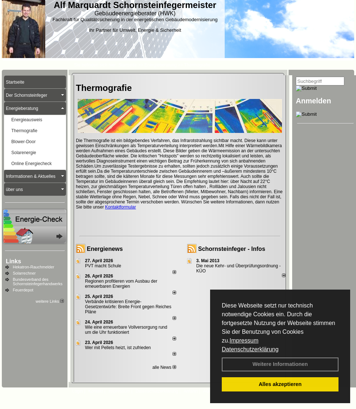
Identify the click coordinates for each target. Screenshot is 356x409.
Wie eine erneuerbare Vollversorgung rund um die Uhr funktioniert (126, 330)
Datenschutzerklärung (250, 349)
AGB (207, 391)
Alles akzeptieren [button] (280, 384)
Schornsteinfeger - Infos (231, 249)
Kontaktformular (120, 207)
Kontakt (95, 391)
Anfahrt (190, 391)
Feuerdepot (23, 290)
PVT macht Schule (103, 265)
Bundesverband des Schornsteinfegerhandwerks (37, 281)
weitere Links (50, 301)
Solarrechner (24, 273)
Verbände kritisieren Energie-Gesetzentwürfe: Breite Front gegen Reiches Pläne (128, 306)
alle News (164, 367)
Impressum (243, 340)
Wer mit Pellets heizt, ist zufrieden (118, 347)
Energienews (105, 249)
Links (13, 261)
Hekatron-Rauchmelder (33, 267)
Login (77, 391)
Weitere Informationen (280, 364)
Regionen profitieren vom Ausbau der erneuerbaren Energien (121, 284)
